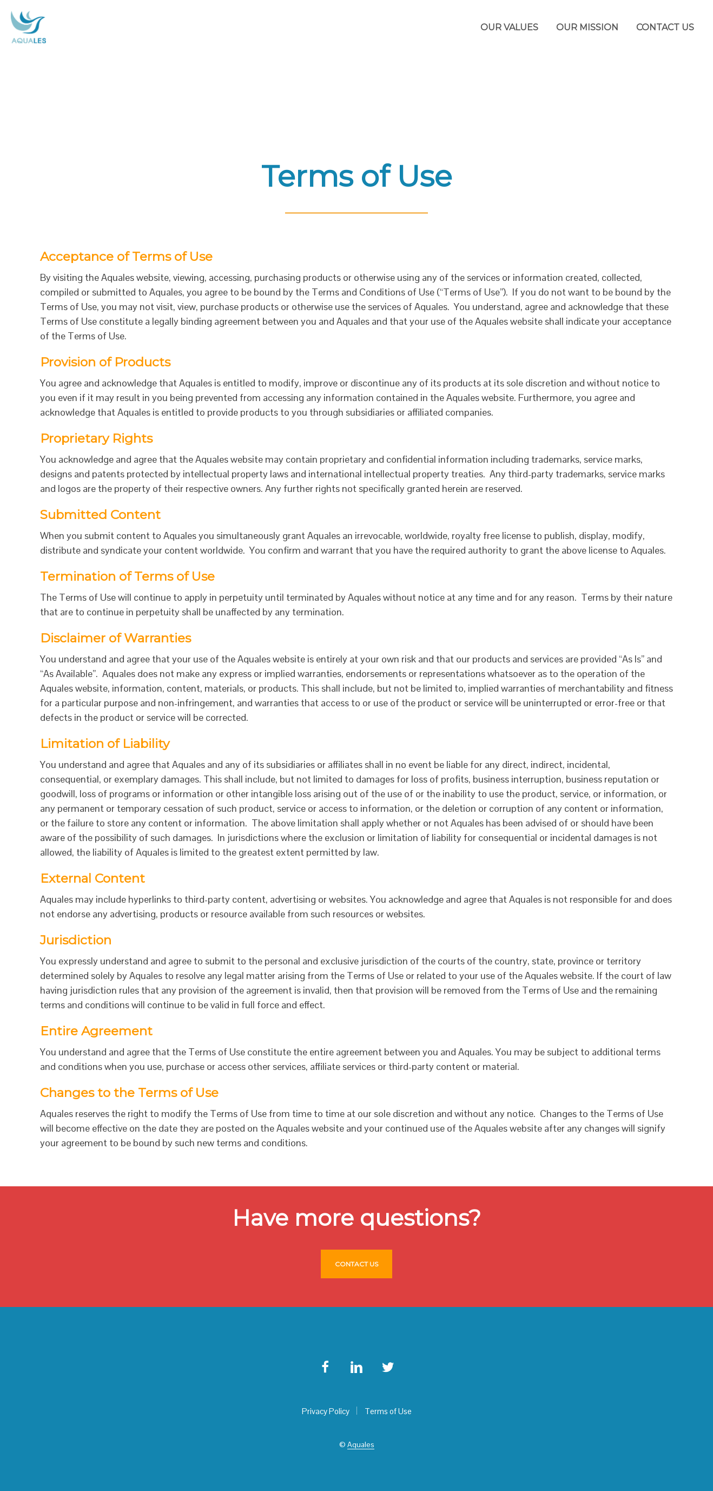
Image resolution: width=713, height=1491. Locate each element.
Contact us (665, 27)
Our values (509, 27)
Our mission (587, 27)
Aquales (360, 1445)
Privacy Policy (325, 1411)
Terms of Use (388, 1411)
